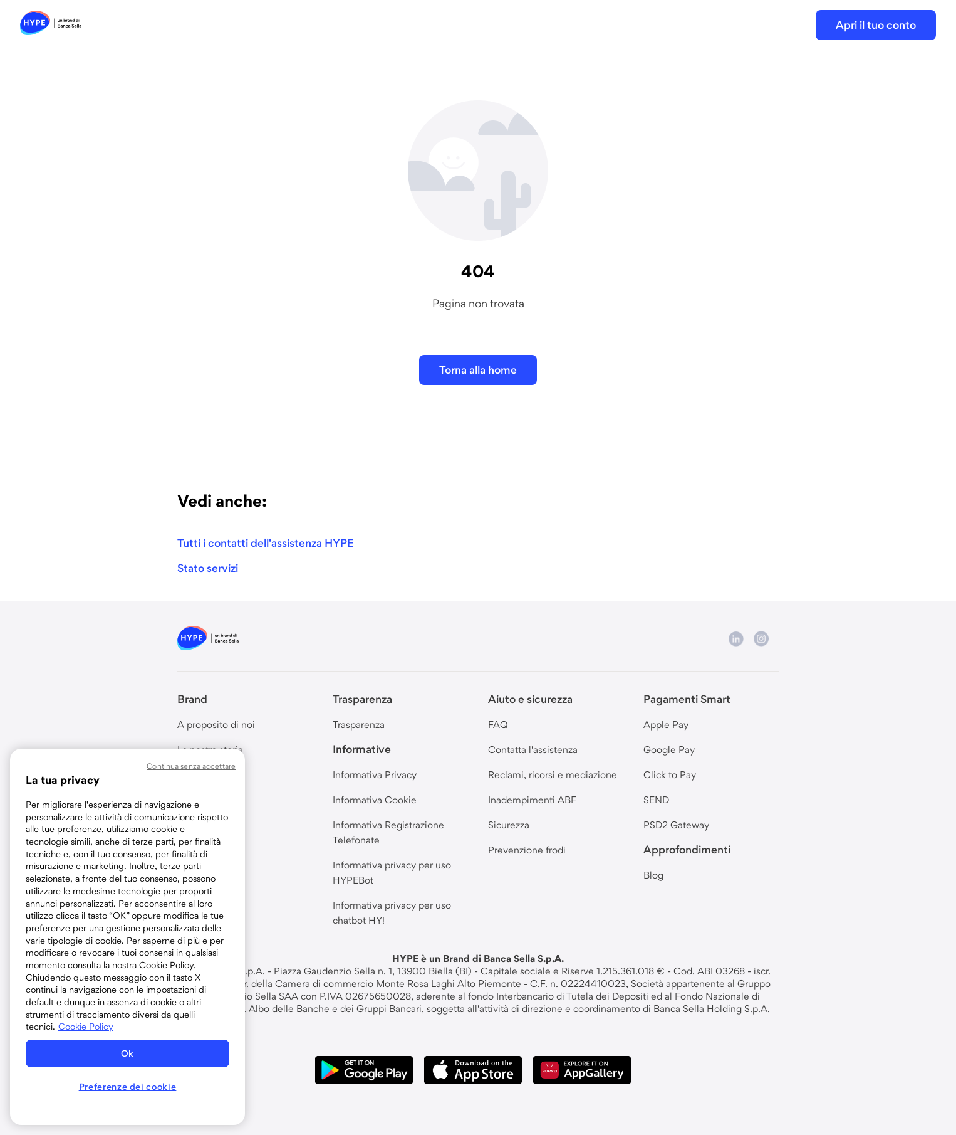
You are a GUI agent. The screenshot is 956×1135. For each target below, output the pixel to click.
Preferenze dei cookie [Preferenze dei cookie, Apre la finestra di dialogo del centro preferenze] (128, 1086)
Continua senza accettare (191, 766)
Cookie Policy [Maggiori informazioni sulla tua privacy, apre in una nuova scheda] (85, 1026)
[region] (127, 937)
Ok (127, 1053)
